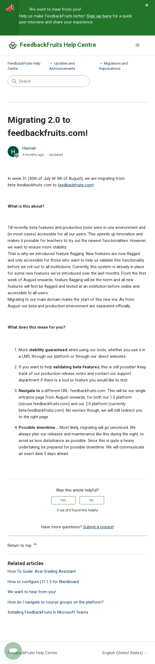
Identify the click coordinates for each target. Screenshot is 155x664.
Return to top (23, 544)
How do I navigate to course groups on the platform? (56, 602)
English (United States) (125, 653)
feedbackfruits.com (75, 185)
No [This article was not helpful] (92, 500)
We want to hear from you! (55, 9)
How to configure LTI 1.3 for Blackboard (43, 581)
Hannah (29, 148)
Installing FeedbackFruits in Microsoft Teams (48, 612)
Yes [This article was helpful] (63, 500)
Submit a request (98, 526)
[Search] (48, 81)
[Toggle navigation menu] (137, 45)
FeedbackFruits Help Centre (32, 652)
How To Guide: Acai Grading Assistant (42, 571)
